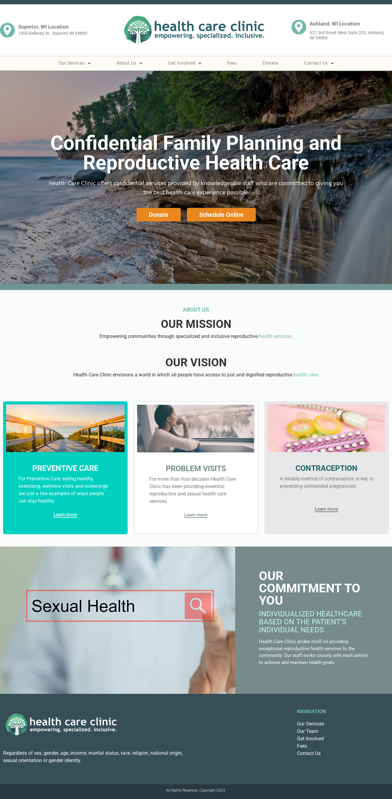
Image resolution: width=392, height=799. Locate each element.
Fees (232, 63)
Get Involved (184, 63)
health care (306, 375)
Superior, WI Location (43, 27)
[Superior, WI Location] (7, 30)
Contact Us (319, 63)
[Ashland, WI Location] (298, 27)
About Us (129, 63)
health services (275, 336)
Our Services (74, 63)
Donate (270, 63)
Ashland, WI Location (335, 24)
